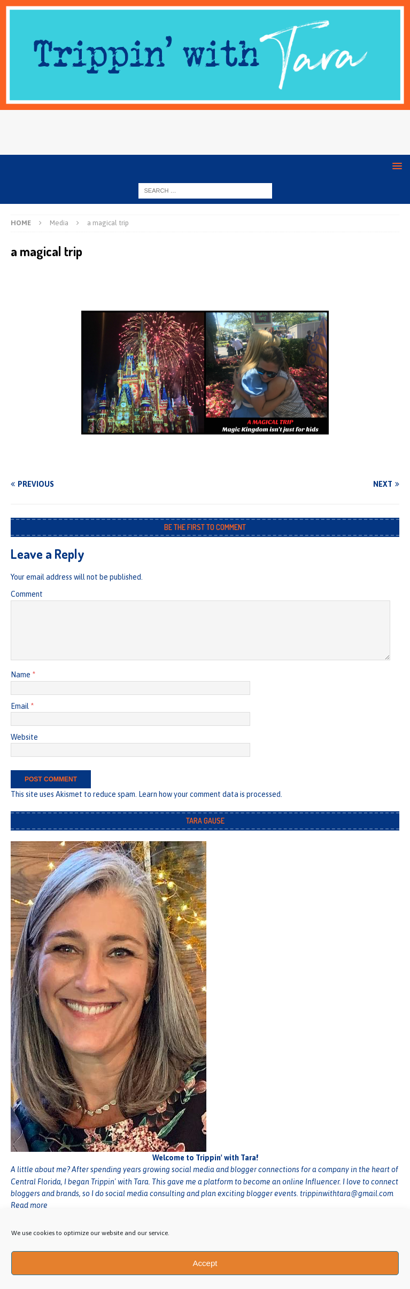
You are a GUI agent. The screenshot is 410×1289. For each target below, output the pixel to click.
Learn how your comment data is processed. (210, 794)
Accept (205, 1263)
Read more (29, 1205)
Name (21, 674)
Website (24, 737)
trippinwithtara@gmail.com (346, 1193)
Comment (27, 594)
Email (20, 706)
